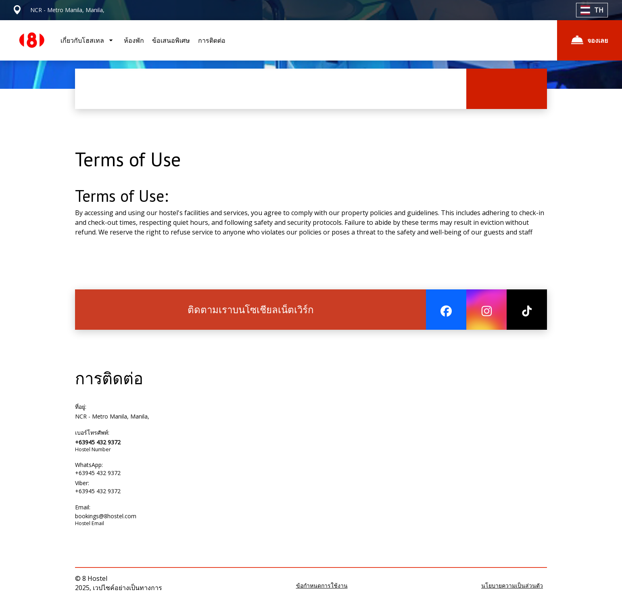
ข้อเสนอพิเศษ (171, 40)
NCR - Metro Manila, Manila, (112, 416)
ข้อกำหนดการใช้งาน (322, 585)
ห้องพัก (134, 40)
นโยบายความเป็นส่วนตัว (512, 585)
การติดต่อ (211, 40)
